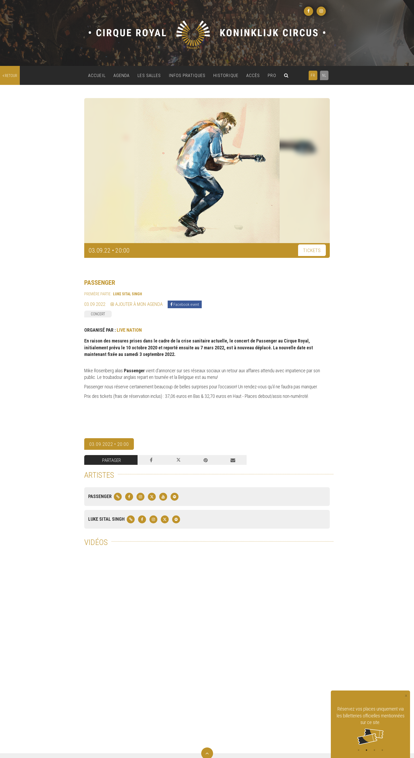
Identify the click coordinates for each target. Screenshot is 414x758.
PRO (272, 75)
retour (10, 76)
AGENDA (122, 75)
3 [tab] (374, 750)
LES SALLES (149, 75)
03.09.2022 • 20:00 (109, 444)
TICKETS (312, 250)
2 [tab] (366, 750)
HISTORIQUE (225, 75)
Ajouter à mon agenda (137, 304)
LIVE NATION (129, 330)
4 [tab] (382, 750)
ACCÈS (253, 75)
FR (313, 75)
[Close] (406, 696)
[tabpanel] (370, 725)
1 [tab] (358, 750)
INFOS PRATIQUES (187, 75)
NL (324, 75)
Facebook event (184, 304)
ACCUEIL (97, 75)
